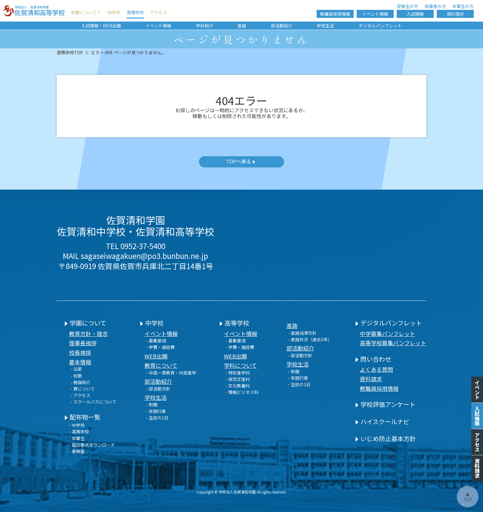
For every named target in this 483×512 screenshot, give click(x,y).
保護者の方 (435, 6)
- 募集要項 (156, 341)
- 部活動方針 (158, 389)
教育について (160, 365)
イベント (477, 389)
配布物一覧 (82, 416)
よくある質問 (376, 369)
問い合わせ (373, 358)
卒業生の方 (463, 6)
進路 (241, 26)
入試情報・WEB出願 (101, 26)
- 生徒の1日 (157, 418)
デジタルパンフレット (380, 26)
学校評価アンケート (385, 404)
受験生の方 (407, 6)
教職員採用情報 (335, 14)
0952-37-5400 (142, 245)
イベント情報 (375, 14)
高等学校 (135, 12)
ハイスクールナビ (382, 421)
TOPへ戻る (240, 161)
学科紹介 (204, 26)
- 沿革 (76, 369)
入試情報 (415, 14)
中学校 (114, 12)
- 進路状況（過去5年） (310, 339)
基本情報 (80, 362)
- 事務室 (77, 451)
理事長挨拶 (83, 343)
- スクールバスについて (93, 402)
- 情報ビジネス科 (241, 392)
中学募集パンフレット (387, 334)
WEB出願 (156, 356)
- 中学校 (77, 425)
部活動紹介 (281, 26)
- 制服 (151, 404)
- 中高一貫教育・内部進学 (171, 373)
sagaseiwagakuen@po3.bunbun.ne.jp (144, 255)
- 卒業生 (77, 438)
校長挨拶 (80, 352)
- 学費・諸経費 (160, 347)
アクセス (158, 12)
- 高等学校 (79, 431)
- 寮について (83, 389)
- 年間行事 (156, 411)
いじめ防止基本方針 (385, 438)
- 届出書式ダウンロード (92, 445)
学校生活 (325, 26)
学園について (84, 12)
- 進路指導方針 (302, 333)
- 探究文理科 (237, 379)
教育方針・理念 (88, 334)
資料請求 (455, 14)
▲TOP (467, 496)
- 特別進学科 (237, 373)
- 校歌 (76, 376)
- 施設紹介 (81, 382)
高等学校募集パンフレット (393, 343)
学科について (240, 365)
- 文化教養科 (237, 386)
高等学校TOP (70, 52)
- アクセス (80, 395)
